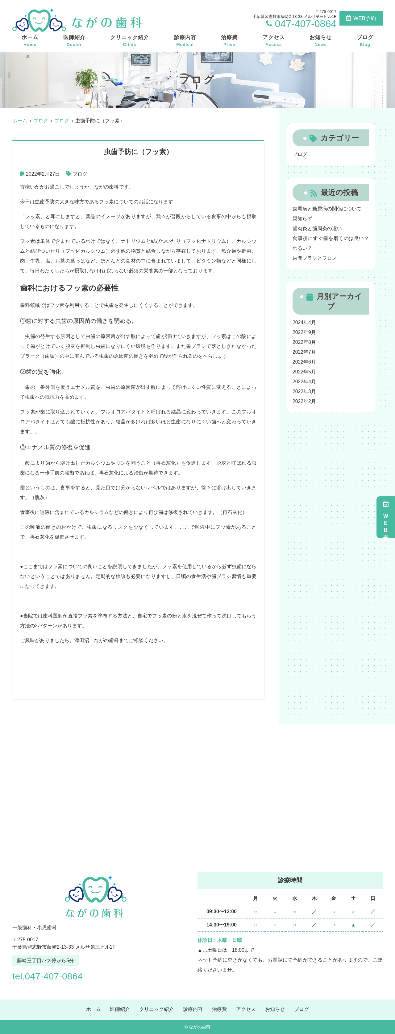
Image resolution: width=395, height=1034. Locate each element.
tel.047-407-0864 (52, 976)
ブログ (365, 41)
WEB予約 (361, 18)
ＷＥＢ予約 (386, 517)
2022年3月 (304, 391)
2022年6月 (304, 361)
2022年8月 (304, 342)
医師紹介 (74, 41)
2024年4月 (304, 322)
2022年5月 (304, 371)
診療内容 (185, 41)
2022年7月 (304, 352)
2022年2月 (304, 401)
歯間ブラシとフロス (315, 258)
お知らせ (321, 41)
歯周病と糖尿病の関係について (327, 208)
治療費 (229, 41)
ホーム (30, 41)
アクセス (274, 41)
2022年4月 (304, 381)
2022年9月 (304, 332)
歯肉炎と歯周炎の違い (317, 228)
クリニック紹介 (129, 41)
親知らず (302, 218)
